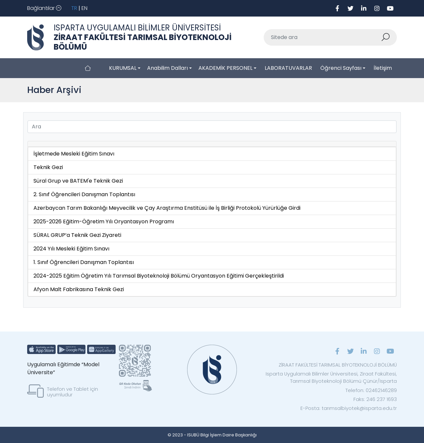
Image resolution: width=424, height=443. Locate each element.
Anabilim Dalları (167, 68)
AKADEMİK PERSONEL (225, 68)
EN (84, 8)
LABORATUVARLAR (288, 68)
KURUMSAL (122, 68)
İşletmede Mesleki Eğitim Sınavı (73, 153)
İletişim (383, 68)
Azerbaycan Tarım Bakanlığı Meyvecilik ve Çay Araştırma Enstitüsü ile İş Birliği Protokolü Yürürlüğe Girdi (166, 208)
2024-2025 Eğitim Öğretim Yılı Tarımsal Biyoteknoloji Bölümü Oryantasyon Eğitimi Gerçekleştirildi (158, 276)
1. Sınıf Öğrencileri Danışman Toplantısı (83, 262)
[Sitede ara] (322, 37)
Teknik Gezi (48, 167)
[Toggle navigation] (44, 8)
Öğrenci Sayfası (340, 68)
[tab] (212, 144)
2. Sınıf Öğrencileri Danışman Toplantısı (84, 194)
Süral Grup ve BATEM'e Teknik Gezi (78, 181)
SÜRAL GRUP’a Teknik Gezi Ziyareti (77, 235)
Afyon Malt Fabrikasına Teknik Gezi (78, 289)
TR (74, 8)
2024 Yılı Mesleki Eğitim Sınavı (71, 248)
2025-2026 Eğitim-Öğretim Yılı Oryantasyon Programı (103, 221)
